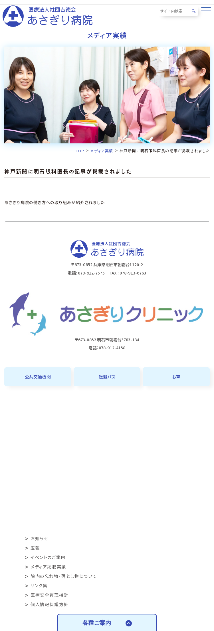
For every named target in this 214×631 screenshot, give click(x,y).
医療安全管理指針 (49, 595)
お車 (176, 377)
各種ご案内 (96, 623)
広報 (35, 548)
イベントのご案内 (48, 557)
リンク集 (39, 585)
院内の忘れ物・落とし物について (64, 576)
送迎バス (107, 377)
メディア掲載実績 (48, 567)
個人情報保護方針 (49, 604)
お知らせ (39, 538)
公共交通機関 (38, 377)
